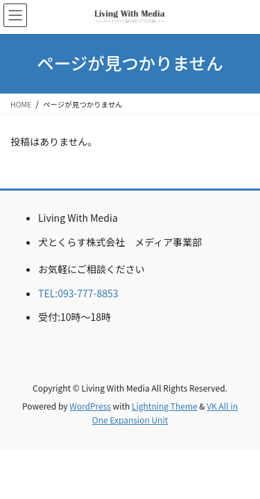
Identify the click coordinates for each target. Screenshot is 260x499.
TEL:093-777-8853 (78, 293)
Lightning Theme (165, 406)
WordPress (90, 406)
